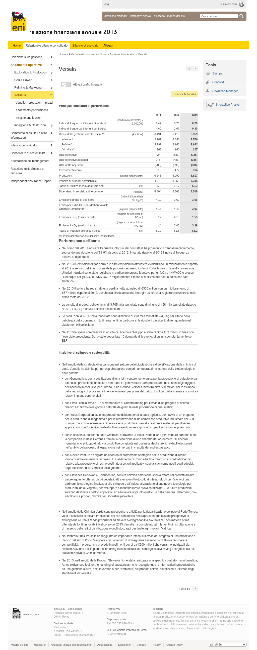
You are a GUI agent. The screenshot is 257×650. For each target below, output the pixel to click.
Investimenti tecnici (28, 117)
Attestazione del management (30, 160)
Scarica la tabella (183, 94)
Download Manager (115, 16)
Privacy (156, 644)
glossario (159, 16)
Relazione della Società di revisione (27, 171)
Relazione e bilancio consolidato (88, 54)
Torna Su (184, 588)
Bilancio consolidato (24, 145)
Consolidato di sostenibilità (28, 153)
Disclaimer (124, 644)
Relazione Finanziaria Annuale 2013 (73, 32)
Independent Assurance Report (31, 181)
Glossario (39, 644)
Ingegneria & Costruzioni (30, 125)
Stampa (217, 73)
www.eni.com (31, 614)
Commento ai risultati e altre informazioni (29, 135)
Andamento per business (32, 110)
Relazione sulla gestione (26, 57)
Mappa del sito (19, 644)
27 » (195, 68)
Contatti (141, 644)
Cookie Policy (174, 644)
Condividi (218, 82)
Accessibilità (104, 644)
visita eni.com (229, 4)
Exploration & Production (30, 72)
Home (62, 54)
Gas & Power (23, 80)
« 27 (189, 68)
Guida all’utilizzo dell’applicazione (71, 644)
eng (106, 4)
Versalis (20, 95)
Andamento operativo (26, 64)
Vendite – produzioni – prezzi (34, 102)
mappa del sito (176, 16)
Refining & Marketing (28, 87)
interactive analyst (140, 16)
